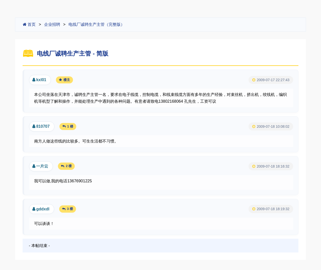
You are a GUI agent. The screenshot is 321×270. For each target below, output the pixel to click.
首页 (29, 24)
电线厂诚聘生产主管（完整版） (96, 24)
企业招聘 (52, 24)
